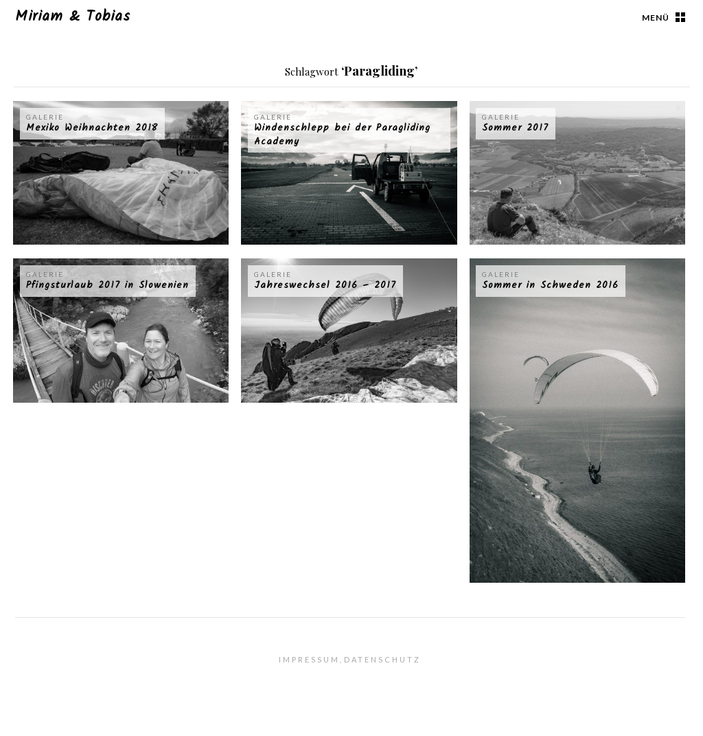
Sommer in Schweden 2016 (550, 285)
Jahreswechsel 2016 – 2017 (325, 285)
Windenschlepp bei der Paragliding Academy (342, 134)
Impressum (309, 659)
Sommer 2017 (515, 127)
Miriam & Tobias (72, 16)
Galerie (45, 117)
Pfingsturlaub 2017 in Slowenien (107, 285)
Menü (655, 17)
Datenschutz (382, 659)
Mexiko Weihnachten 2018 (92, 127)
